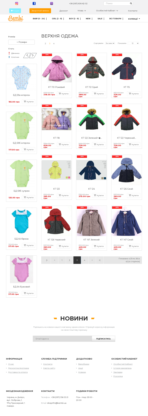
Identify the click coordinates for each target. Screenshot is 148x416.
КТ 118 (56, 138)
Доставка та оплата (18, 372)
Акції (80, 368)
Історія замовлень (122, 368)
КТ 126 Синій (126, 189)
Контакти (132, 11)
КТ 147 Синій (126, 240)
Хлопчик (13, 57)
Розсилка (118, 376)
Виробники (83, 364)
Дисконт (64, 11)
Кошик (14, 11)
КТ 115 (127, 87)
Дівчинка (13, 53)
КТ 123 (56, 189)
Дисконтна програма (18, 368)
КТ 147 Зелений (91, 240)
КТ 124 (91, 189)
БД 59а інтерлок (22, 95)
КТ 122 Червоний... (126, 138)
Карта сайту (49, 368)
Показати (122, 43)
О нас (11, 364)
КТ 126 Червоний (56, 240)
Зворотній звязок (40, 10)
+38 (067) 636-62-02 (78, 3)
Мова (82, 11)
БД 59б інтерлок (22, 143)
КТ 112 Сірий (91, 87)
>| (99, 260)
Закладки (117, 372)
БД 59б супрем (22, 191)
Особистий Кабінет (123, 364)
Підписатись (103, 339)
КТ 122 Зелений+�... (91, 138)
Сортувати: (99, 43)
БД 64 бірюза (22, 239)
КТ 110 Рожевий (56, 87)
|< (47, 260)
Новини (82, 372)
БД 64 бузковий (22, 287)
